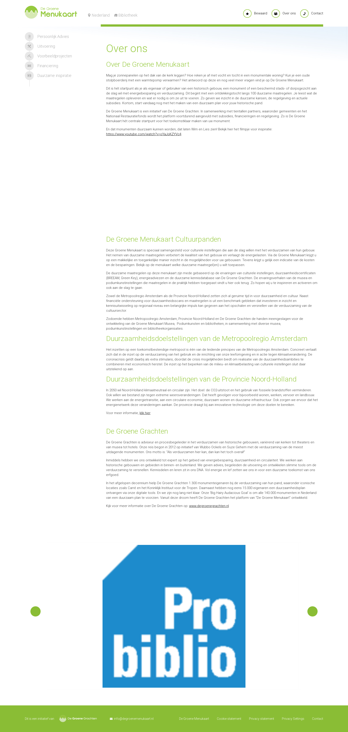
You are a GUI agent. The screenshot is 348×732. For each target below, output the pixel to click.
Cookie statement (229, 718)
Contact (317, 718)
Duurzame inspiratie (48, 75)
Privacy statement (261, 718)
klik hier (145, 413)
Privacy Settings (293, 718)
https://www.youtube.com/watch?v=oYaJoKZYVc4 (143, 134)
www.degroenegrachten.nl (209, 506)
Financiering (41, 65)
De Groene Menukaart (194, 718)
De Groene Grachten (78, 718)
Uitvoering (40, 46)
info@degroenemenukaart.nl (134, 718)
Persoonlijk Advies (47, 36)
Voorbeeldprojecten (48, 56)
